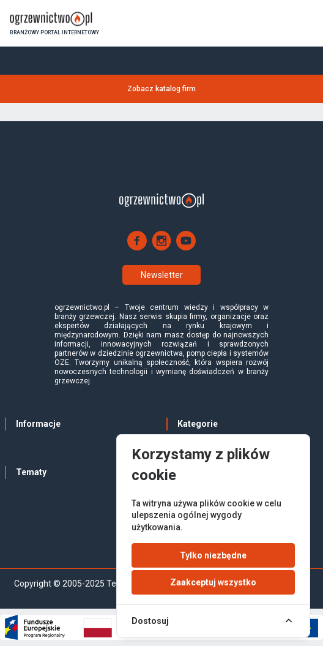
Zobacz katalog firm (161, 89)
